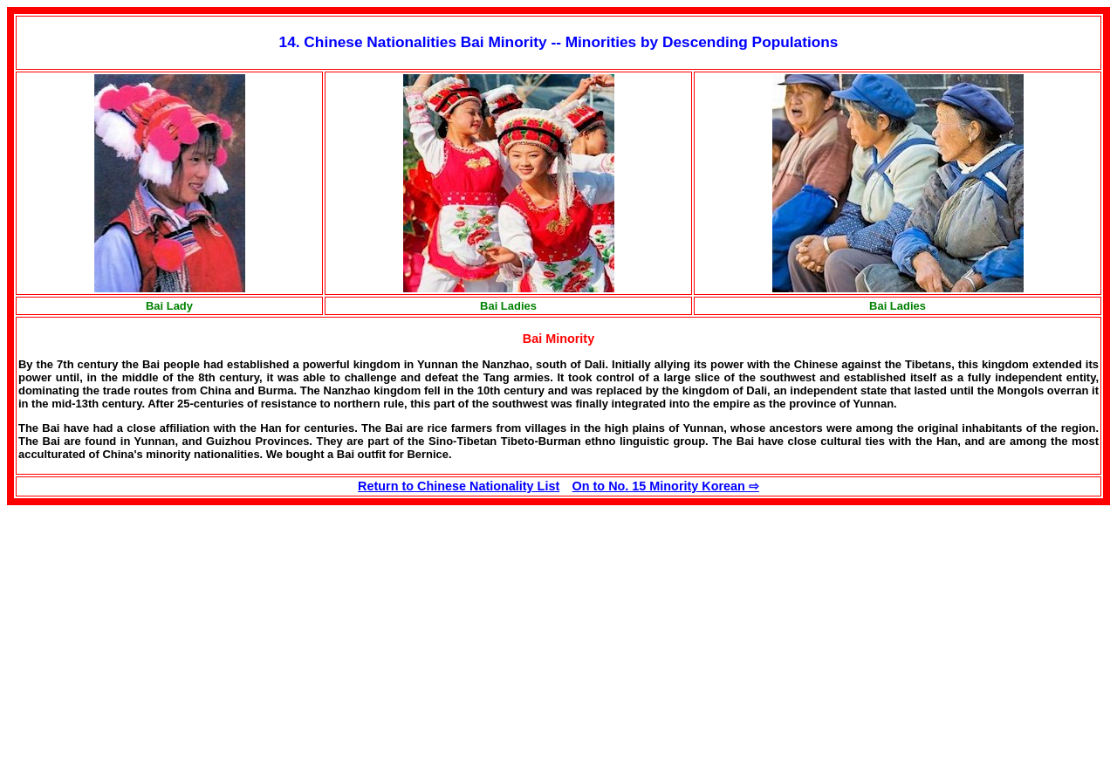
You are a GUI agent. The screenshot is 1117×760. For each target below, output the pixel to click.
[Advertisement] (153, 627)
